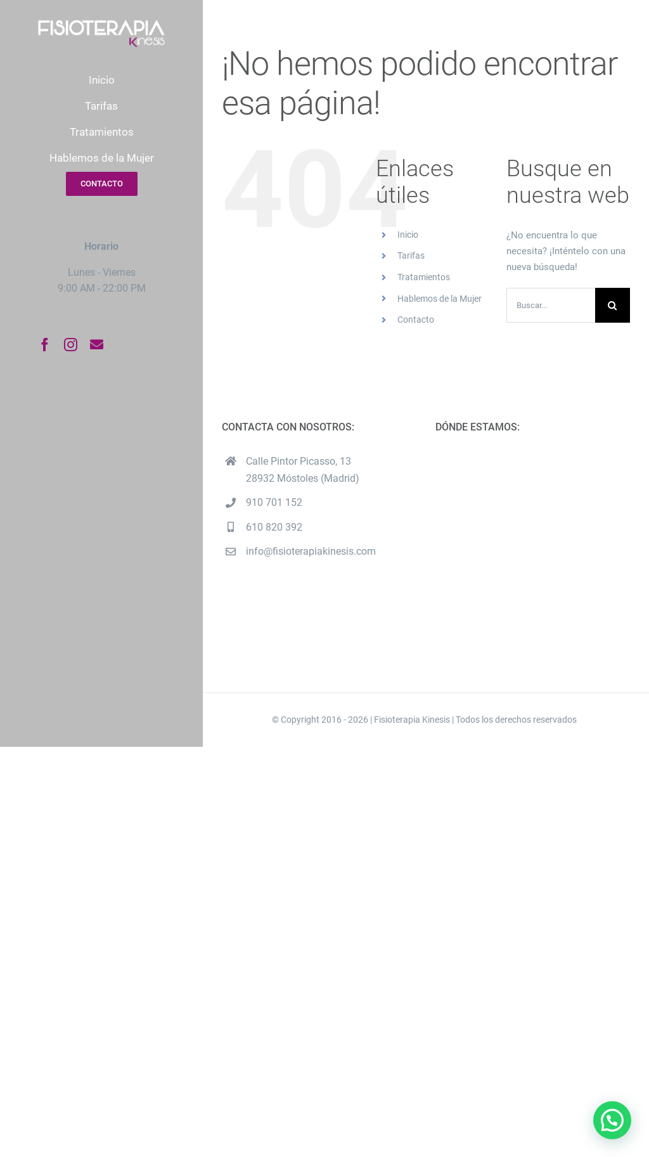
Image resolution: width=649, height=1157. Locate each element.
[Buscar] (612, 305)
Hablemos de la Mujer (439, 299)
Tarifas (411, 255)
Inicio (407, 234)
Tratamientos (423, 277)
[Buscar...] (550, 305)
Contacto (415, 319)
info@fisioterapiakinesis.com (311, 551)
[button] (612, 1120)
